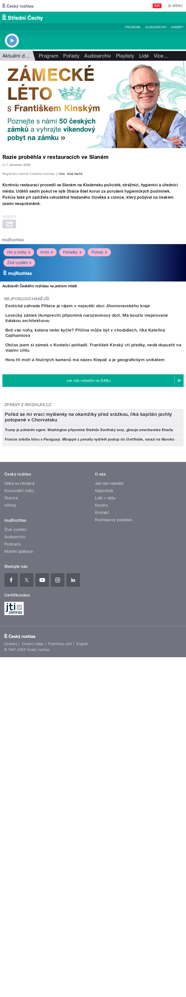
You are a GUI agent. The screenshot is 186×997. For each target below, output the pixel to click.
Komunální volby (19, 770)
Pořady (71, 56)
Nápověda (104, 770)
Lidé (144, 56)
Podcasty (12, 823)
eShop (10, 784)
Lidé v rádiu (105, 777)
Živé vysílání (19, 367)
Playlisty (125, 56)
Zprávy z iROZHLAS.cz (28, 563)
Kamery (177, 27)
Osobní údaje (33, 923)
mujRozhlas (13, 344)
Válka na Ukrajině (19, 762)
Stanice (11, 777)
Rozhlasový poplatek (113, 799)
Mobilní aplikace (18, 830)
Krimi (46, 357)
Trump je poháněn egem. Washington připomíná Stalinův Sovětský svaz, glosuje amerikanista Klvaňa (89, 709)
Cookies (10, 923)
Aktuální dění (16, 56)
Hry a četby (18, 357)
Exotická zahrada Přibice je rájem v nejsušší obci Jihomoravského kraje (97, 410)
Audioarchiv (155, 27)
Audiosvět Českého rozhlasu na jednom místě (39, 391)
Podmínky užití (60, 923)
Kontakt (102, 792)
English (82, 923)
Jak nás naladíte (109, 762)
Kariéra (101, 784)
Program (132, 27)
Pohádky (72, 357)
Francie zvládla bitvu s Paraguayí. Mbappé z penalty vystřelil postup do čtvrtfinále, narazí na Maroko (89, 719)
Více (161, 56)
